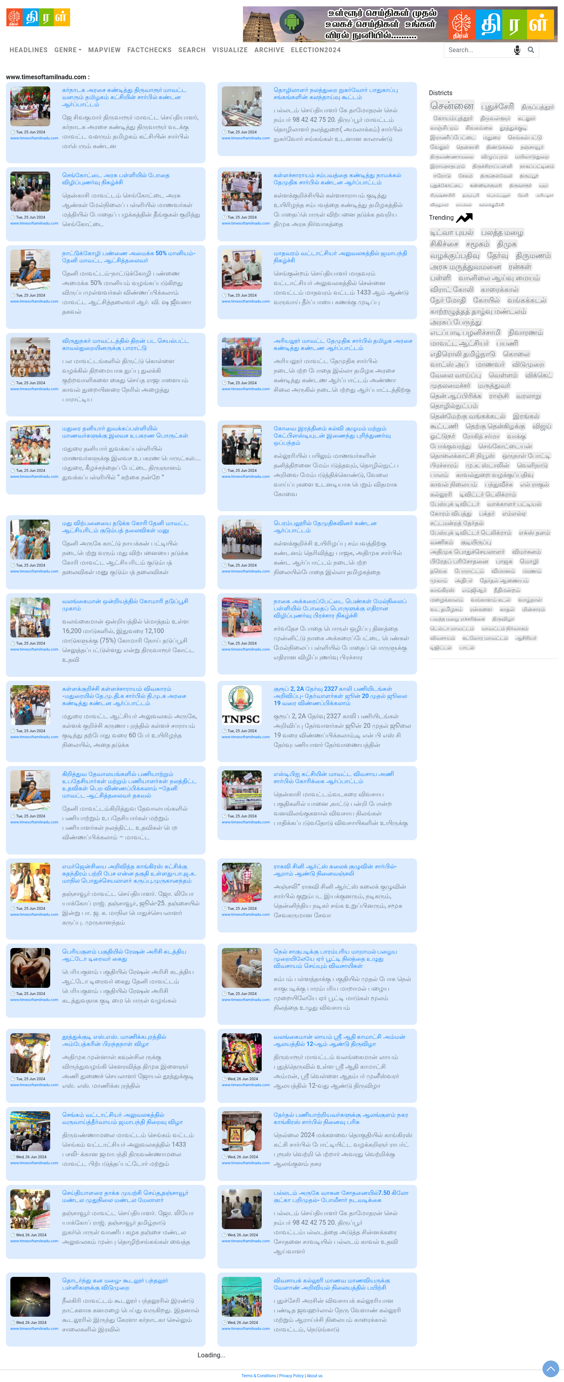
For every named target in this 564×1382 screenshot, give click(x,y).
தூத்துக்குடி (513, 128)
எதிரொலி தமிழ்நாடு (462, 354)
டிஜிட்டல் (441, 648)
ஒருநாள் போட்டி (526, 455)
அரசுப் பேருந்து (456, 322)
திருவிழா (503, 619)
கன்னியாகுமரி (486, 185)
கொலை (516, 354)
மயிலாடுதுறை (532, 157)
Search (192, 50)
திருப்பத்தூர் (537, 107)
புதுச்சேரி (497, 106)
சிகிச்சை (444, 243)
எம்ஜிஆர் (474, 590)
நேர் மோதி (448, 300)
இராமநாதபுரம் (447, 166)
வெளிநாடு (532, 465)
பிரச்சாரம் (444, 465)
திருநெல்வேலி (496, 176)
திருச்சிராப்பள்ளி (492, 166)
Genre (65, 50)
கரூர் (543, 185)
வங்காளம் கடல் (491, 599)
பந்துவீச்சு (499, 484)
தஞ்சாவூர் (532, 147)
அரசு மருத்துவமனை (465, 266)
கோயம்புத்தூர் (453, 118)
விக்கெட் (538, 375)
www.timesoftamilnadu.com (34, 138)
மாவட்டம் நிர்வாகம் (505, 628)
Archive (270, 50)
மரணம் (532, 571)
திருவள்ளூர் (495, 118)
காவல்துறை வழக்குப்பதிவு (494, 475)
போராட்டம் (469, 571)
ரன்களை (481, 609)
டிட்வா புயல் (452, 232)
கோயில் (486, 300)
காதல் (507, 609)
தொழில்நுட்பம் (454, 406)
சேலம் (465, 176)
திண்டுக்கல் (499, 147)
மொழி (529, 561)
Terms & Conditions (258, 1376)
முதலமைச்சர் (450, 385)
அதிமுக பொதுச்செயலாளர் (467, 551)
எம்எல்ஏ (514, 513)
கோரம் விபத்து (451, 513)
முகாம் (438, 580)
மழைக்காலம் (446, 599)
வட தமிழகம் (446, 609)
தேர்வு (497, 255)
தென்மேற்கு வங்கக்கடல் (467, 416)
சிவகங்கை (479, 128)
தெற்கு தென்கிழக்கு (495, 426)
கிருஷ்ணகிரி (442, 195)
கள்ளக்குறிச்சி (491, 205)
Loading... (211, 1355)
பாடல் (466, 648)
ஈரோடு (442, 176)
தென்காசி (467, 147)
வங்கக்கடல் (526, 300)
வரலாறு (528, 396)
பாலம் (439, 475)
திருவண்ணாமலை (452, 157)
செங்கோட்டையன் (505, 446)
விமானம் (503, 571)
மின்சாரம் (533, 609)
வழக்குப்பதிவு (455, 255)
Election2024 (316, 50)
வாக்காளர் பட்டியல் (514, 504)
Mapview (104, 50)
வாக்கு (516, 436)
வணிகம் (441, 542)
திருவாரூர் (520, 185)
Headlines (29, 50)
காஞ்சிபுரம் (444, 128)
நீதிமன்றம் (507, 590)
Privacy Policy (291, 1376)
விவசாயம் (442, 638)
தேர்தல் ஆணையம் (504, 580)
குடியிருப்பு (476, 542)
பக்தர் (487, 513)
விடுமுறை (528, 364)
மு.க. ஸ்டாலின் (487, 465)
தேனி (523, 195)
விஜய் (542, 426)
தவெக (438, 571)
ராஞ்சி (499, 396)
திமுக (507, 243)
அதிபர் (463, 580)
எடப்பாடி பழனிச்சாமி (465, 332)
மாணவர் (490, 364)
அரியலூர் (544, 195)
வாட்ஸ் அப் (449, 364)
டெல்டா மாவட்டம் (452, 628)
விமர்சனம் (526, 551)
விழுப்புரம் (494, 157)
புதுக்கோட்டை (446, 185)
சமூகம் (478, 243)
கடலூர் (526, 118)
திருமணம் (533, 255)
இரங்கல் (526, 416)
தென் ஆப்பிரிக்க (456, 396)
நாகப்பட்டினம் (537, 166)
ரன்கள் (520, 266)
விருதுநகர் (439, 205)
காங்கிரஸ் (442, 590)
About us (315, 1376)
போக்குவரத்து (450, 446)
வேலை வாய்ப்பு (455, 375)
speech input (517, 49)
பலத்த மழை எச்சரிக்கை (457, 619)
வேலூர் (439, 147)
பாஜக (504, 561)
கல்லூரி (441, 494)
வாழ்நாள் (530, 599)
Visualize (230, 50)
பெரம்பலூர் (498, 195)
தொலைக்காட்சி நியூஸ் (462, 455)
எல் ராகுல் (534, 484)
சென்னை (452, 105)
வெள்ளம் (503, 375)
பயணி (507, 343)
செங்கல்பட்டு (525, 137)
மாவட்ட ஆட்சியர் (459, 343)
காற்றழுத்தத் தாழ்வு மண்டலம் (478, 311)
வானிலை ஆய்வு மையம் (499, 278)
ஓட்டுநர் (442, 436)
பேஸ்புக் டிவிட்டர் (455, 504)
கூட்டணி (444, 426)
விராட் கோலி (452, 289)
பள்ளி (440, 278)
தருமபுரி (470, 195)
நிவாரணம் (525, 332)
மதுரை (491, 137)
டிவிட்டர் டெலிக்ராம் (488, 494)
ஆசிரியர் (526, 638)
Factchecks (149, 50)
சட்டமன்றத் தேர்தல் (457, 523)
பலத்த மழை (502, 232)
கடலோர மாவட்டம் (485, 638)
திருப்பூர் (529, 176)
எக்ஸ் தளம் (534, 532)
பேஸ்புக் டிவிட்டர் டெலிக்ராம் (470, 532)
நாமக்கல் (464, 205)
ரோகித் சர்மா (481, 436)
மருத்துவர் (494, 385)
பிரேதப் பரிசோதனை (459, 561)
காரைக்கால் (500, 289)
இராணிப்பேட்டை (453, 137)
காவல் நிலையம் (453, 484)
